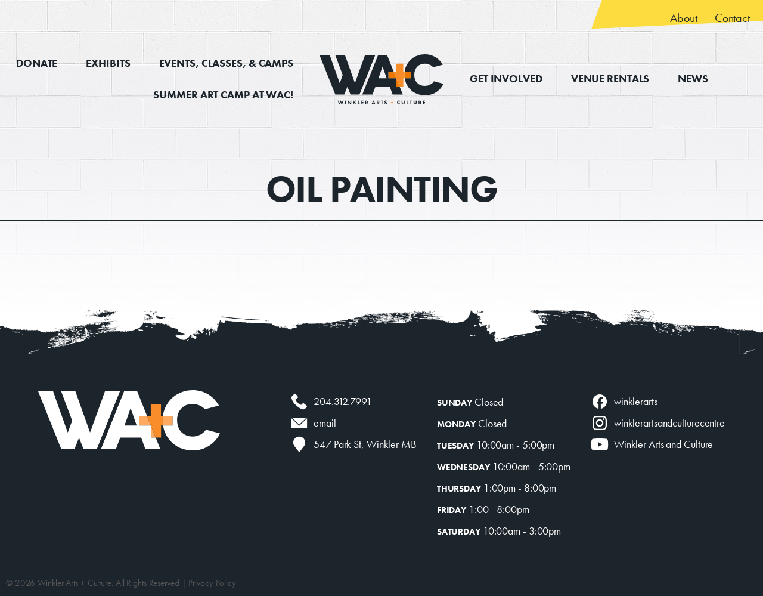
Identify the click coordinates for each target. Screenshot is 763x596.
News (693, 78)
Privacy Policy (212, 583)
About (683, 18)
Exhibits (108, 63)
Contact (732, 18)
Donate (36, 63)
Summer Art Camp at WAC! (223, 94)
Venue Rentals (610, 78)
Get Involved (506, 78)
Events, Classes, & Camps (226, 63)
